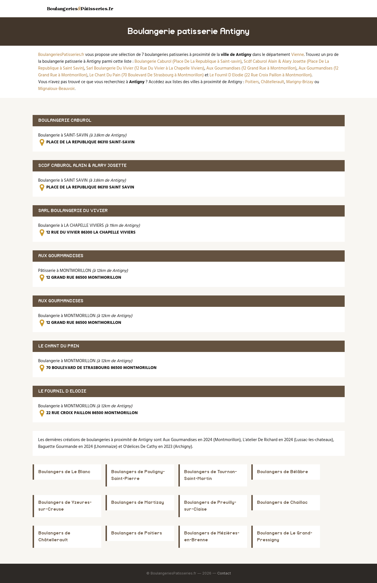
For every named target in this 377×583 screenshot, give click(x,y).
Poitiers (252, 82)
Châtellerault (272, 82)
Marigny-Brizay (299, 82)
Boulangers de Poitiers (136, 533)
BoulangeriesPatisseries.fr (61, 54)
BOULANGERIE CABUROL (64, 120)
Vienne (297, 54)
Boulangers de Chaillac (282, 502)
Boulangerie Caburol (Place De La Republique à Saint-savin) (188, 61)
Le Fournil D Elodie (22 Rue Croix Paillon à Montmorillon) (261, 75)
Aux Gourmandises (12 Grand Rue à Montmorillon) (251, 68)
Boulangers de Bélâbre (282, 472)
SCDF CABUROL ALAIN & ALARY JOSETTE (82, 165)
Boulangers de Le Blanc (64, 472)
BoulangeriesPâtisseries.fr (80, 8)
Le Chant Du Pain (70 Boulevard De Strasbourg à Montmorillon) (146, 75)
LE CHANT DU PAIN (58, 346)
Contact (224, 573)
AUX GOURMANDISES (60, 256)
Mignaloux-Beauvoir (56, 88)
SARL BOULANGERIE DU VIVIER (73, 211)
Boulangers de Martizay (137, 502)
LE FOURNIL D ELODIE (62, 391)
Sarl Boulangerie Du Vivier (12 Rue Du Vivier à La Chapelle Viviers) (145, 68)
